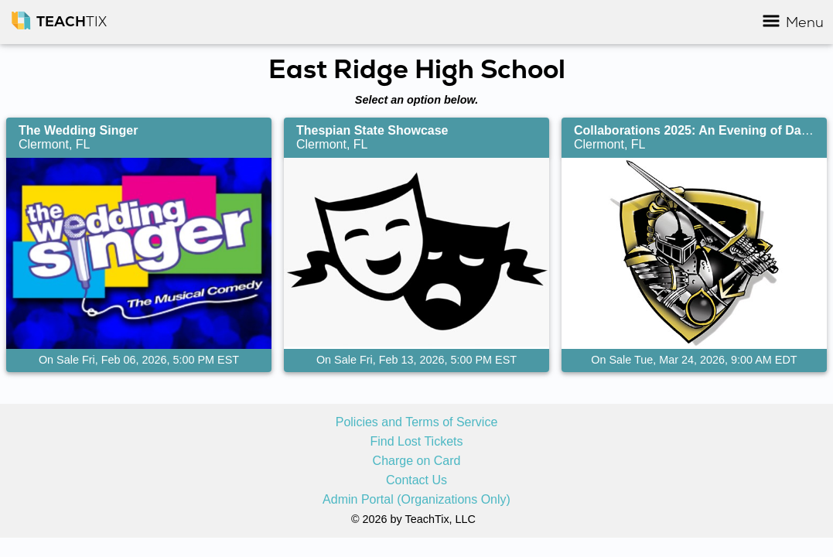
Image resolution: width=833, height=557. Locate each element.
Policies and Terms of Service (417, 422)
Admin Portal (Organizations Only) (416, 500)
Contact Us (416, 480)
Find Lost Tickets (416, 442)
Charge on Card (417, 461)
